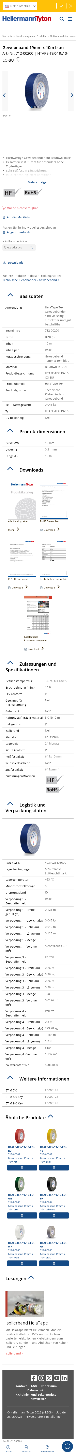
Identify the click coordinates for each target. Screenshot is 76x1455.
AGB (34, 1386)
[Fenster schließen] (71, 6)
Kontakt (21, 1386)
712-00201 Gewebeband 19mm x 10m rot (22, 1145)
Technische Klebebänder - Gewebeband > (30, 280)
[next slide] (72, 95)
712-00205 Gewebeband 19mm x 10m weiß (22, 1241)
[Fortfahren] (61, 6)
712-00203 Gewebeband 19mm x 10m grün (22, 1193)
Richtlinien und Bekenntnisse (36, 1394)
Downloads (12, 262)
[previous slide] (4, 95)
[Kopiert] (18, 59)
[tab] (38, 296)
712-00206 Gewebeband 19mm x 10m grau (54, 1241)
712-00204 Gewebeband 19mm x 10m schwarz (54, 1193)
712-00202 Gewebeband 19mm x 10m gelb (54, 1145)
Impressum (49, 1386)
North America (20, 6)
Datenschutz (36, 1390)
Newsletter (38, 1399)
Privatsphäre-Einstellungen (44, 1417)
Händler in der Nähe (14, 241)
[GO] (62, 19)
